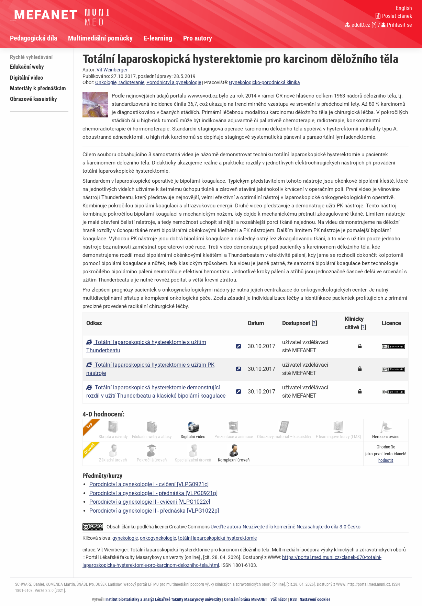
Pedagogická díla (33, 38)
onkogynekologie (158, 538)
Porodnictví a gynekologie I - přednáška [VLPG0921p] (153, 493)
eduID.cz (357, 25)
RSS (293, 599)
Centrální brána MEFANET (245, 599)
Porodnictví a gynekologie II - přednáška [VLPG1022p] (154, 510)
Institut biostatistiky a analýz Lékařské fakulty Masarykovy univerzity (163, 599)
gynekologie (125, 538)
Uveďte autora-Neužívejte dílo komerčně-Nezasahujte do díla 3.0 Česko (285, 526)
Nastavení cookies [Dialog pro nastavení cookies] (315, 599)
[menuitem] (39, 38)
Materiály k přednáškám (38, 88)
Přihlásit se (396, 25)
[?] (374, 25)
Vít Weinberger (112, 69)
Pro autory (197, 38)
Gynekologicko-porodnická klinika (264, 82)
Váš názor (278, 599)
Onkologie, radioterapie (119, 82)
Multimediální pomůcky (100, 38)
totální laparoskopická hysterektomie (217, 538)
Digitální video (26, 77)
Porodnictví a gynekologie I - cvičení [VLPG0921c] (149, 484)
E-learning (158, 38)
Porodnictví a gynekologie (173, 82)
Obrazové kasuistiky (33, 98)
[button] (385, 460)
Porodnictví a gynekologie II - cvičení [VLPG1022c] (149, 502)
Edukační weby (27, 66)
